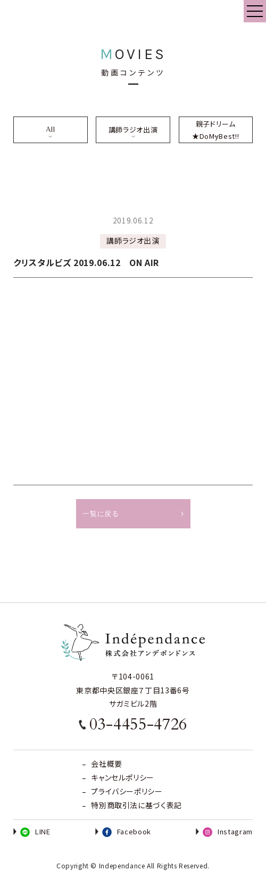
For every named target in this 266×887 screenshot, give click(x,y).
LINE (35, 831)
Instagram (228, 831)
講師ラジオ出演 (133, 130)
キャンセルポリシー (122, 777)
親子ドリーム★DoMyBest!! (215, 130)
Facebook (126, 831)
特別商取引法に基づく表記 (136, 805)
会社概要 (106, 763)
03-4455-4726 (138, 724)
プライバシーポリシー (126, 791)
